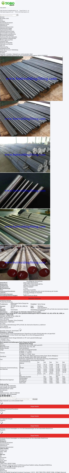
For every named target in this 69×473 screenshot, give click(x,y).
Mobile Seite (3, 471)
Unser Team (3, 460)
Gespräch (31, 298)
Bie (1, 456)
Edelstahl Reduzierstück (6, 447)
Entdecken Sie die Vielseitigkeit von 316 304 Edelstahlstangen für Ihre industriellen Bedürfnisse (26, 428)
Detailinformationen (5, 300)
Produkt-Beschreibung (6, 302)
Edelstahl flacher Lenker (6, 388)
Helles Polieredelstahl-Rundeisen (9, 409)
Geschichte (3, 457)
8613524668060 (12, 394)
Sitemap (2, 469)
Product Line (3, 450)
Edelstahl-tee (3, 445)
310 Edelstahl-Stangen (6, 418)
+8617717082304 (15, 393)
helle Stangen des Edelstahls (8, 387)
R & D (1, 453)
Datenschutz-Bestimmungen (8, 468)
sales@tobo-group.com (17, 466)
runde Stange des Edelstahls (8, 385)
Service (2, 459)
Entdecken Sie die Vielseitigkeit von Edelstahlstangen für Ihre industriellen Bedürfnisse (24, 438)
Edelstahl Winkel (4, 444)
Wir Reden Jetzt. (4, 18)
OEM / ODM (3, 451)
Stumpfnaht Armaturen (6, 442)
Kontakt (35, 399)
